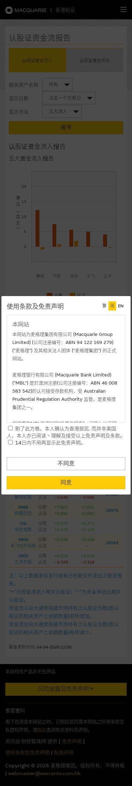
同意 (66, 482)
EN (121, 306)
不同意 (66, 463)
